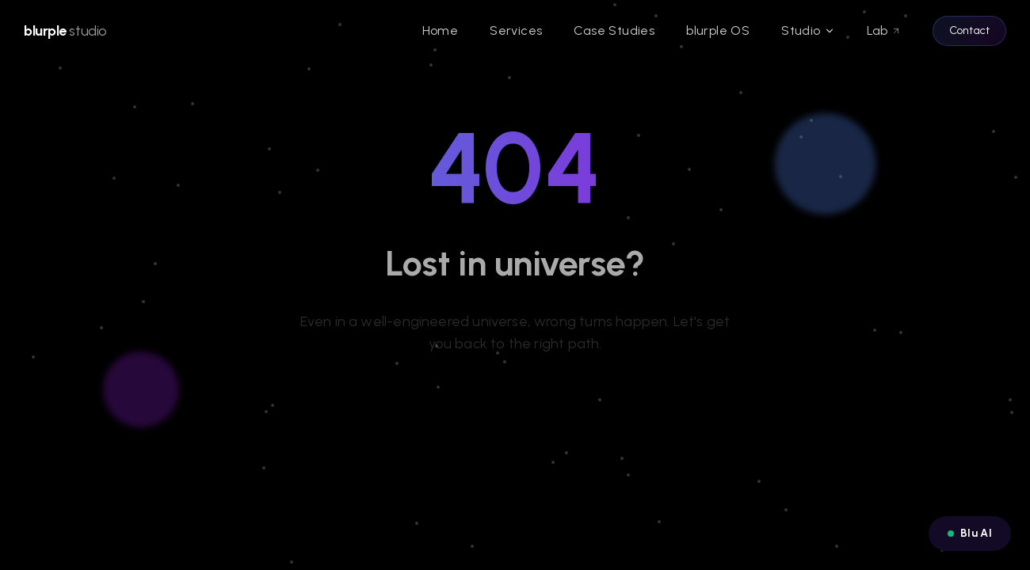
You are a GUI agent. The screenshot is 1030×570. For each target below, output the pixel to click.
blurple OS (718, 30)
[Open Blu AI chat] (970, 533)
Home (440, 30)
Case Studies (614, 30)
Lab (884, 30)
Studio (807, 30)
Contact (969, 30)
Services (516, 30)
